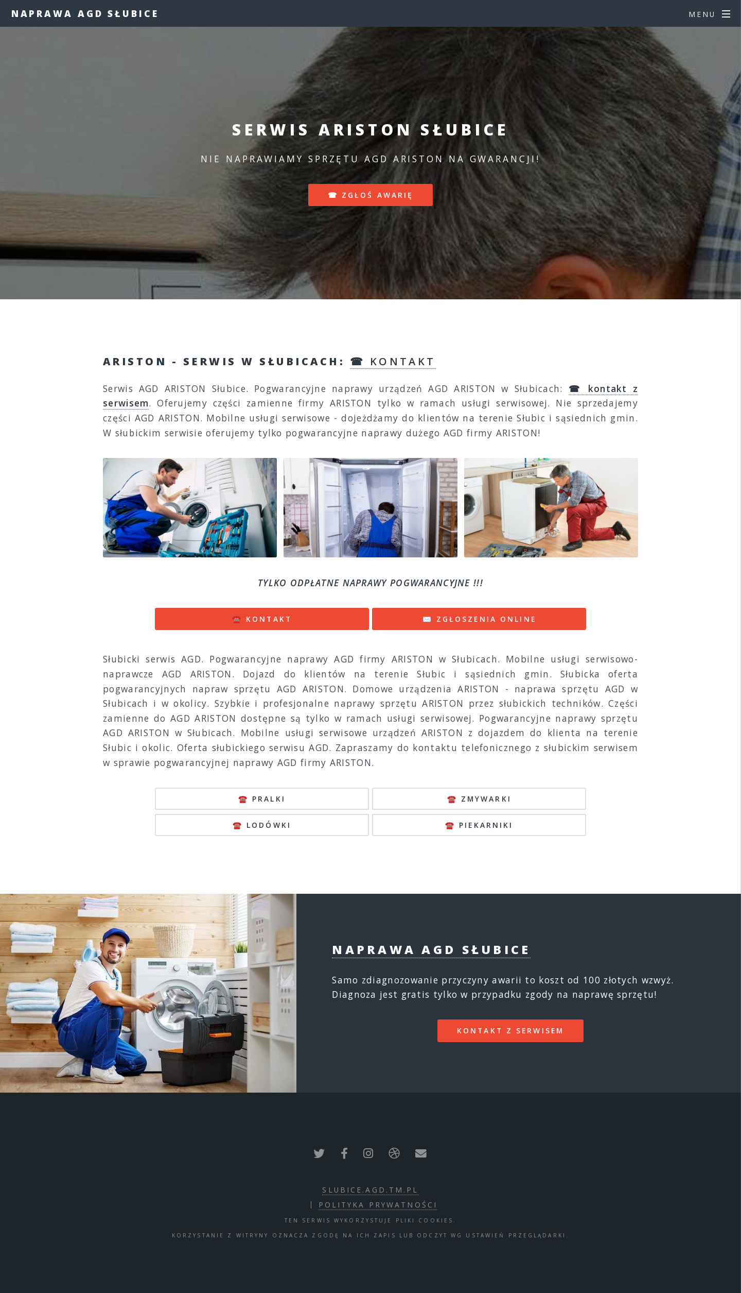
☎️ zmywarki (479, 799)
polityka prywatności (378, 1205)
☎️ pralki (262, 799)
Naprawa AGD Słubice (85, 13)
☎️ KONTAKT (262, 619)
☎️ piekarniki (479, 825)
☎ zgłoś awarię (371, 195)
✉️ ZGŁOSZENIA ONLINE (479, 619)
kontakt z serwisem (510, 1030)
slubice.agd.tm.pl (370, 1190)
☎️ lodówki (262, 825)
